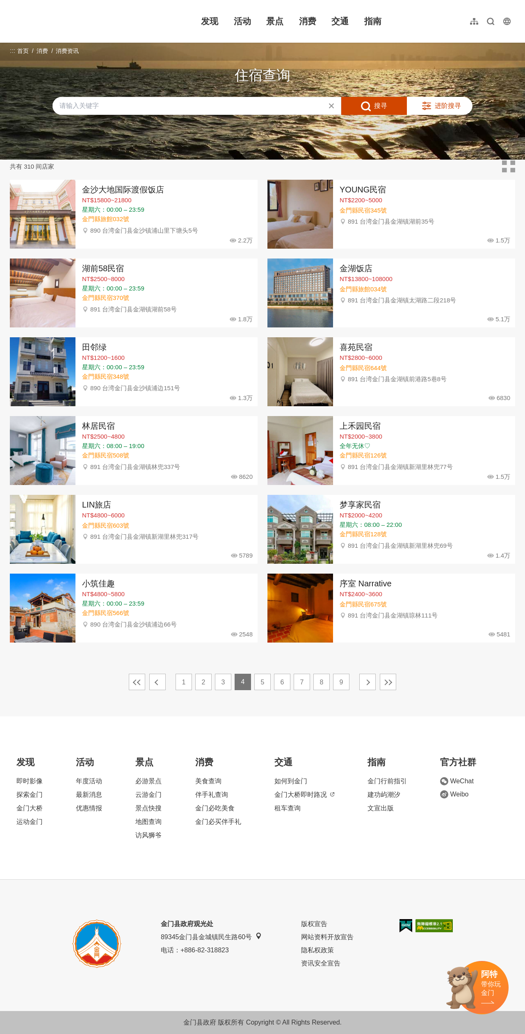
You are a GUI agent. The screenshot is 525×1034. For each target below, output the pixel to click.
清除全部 (331, 106)
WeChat (457, 781)
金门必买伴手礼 (218, 821)
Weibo (454, 794)
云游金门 (148, 794)
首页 (23, 51)
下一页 (367, 682)
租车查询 (287, 808)
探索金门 (29, 794)
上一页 (157, 682)
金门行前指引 (387, 781)
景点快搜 (148, 808)
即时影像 (29, 781)
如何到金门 (290, 781)
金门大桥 (29, 808)
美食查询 (208, 781)
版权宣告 (314, 923)
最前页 (137, 682)
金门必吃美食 (215, 808)
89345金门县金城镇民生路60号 (211, 936)
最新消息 (89, 794)
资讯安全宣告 (320, 963)
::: (12, 4)
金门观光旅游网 (63, 21)
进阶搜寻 (448, 105)
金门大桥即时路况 (304, 794)
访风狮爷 (148, 835)
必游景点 (148, 781)
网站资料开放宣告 (327, 936)
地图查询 (148, 821)
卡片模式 (508, 166)
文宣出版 (381, 808)
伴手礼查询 (211, 794)
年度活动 (89, 781)
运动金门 (29, 821)
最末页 (388, 682)
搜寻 (380, 105)
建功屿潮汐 (384, 794)
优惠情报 (89, 808)
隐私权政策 (317, 950)
